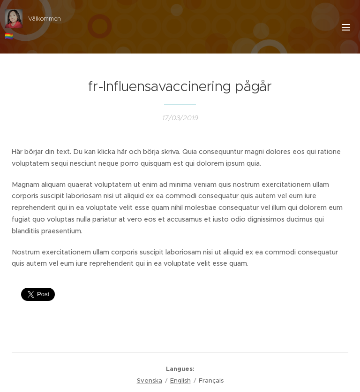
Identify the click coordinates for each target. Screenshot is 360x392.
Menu (346, 27)
